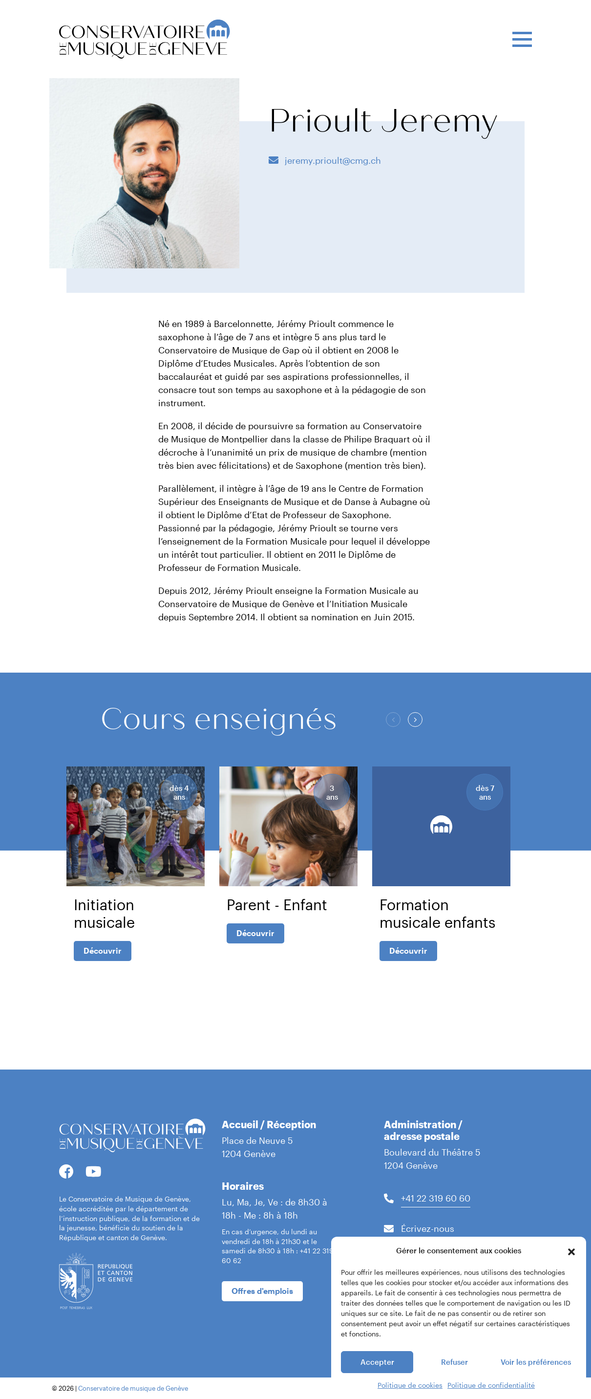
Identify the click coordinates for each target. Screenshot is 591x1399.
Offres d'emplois (262, 1290)
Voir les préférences (536, 1373)
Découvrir (103, 950)
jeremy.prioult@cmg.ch (331, 160)
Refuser (454, 1373)
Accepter (377, 1373)
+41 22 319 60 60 (435, 1198)
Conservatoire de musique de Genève (133, 1388)
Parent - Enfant (277, 904)
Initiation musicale (104, 913)
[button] (571, 1262)
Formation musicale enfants (437, 913)
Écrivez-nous (427, 1228)
